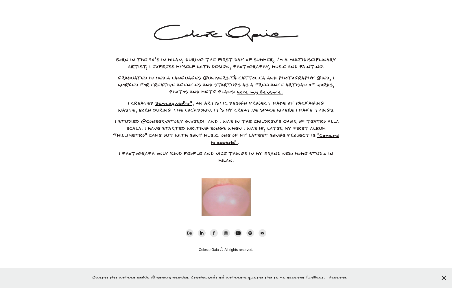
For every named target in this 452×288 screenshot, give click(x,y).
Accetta (337, 277)
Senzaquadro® (173, 103)
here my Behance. (260, 92)
